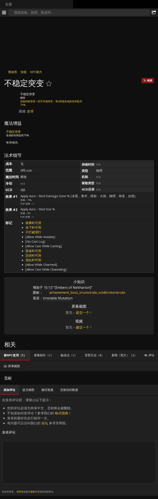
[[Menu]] (4, 12)
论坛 (44, 423)
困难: (23, 111)
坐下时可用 (33, 227)
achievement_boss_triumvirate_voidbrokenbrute (84, 292)
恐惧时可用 (33, 255)
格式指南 (61, 413)
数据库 (12, 72)
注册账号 (32, 491)
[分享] (154, 12)
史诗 (30, 111)
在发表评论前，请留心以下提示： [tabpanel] (79, 446)
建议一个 (82, 327)
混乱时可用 (33, 260)
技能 (24, 72)
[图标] (11, 97)
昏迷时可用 (33, 251)
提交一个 (82, 312)
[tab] (15, 355)
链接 (149, 80)
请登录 (20, 491)
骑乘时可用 (33, 223)
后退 (8, 4)
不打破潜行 (33, 232)
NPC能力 (36, 72)
